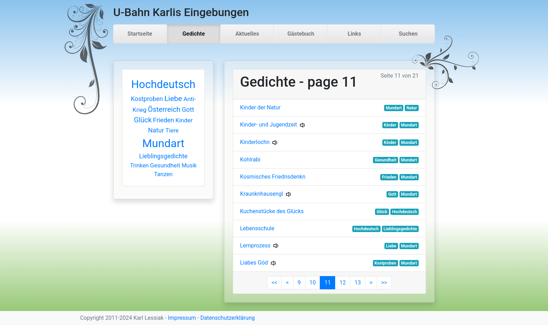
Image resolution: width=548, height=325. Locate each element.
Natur (156, 130)
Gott (188, 110)
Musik (189, 165)
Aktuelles (247, 33)
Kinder (184, 120)
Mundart (163, 143)
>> (384, 282)
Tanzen (163, 174)
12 (342, 282)
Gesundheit (165, 165)
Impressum (182, 318)
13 (357, 282)
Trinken (139, 165)
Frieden (163, 120)
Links (354, 33)
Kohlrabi (250, 159)
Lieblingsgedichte (163, 156)
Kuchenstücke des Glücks (272, 211)
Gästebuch (300, 33)
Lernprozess (255, 245)
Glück (143, 120)
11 (327, 282)
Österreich (164, 109)
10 (313, 282)
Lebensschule (257, 228)
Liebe (173, 98)
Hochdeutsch (163, 84)
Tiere (172, 130)
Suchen (408, 33)
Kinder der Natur (260, 107)
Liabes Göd (254, 262)
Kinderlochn (255, 142)
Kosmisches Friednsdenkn (272, 176)
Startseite (140, 33)
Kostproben (147, 98)
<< (274, 282)
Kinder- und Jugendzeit (268, 124)
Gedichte (193, 33)
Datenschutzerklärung (227, 318)
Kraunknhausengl (261, 193)
